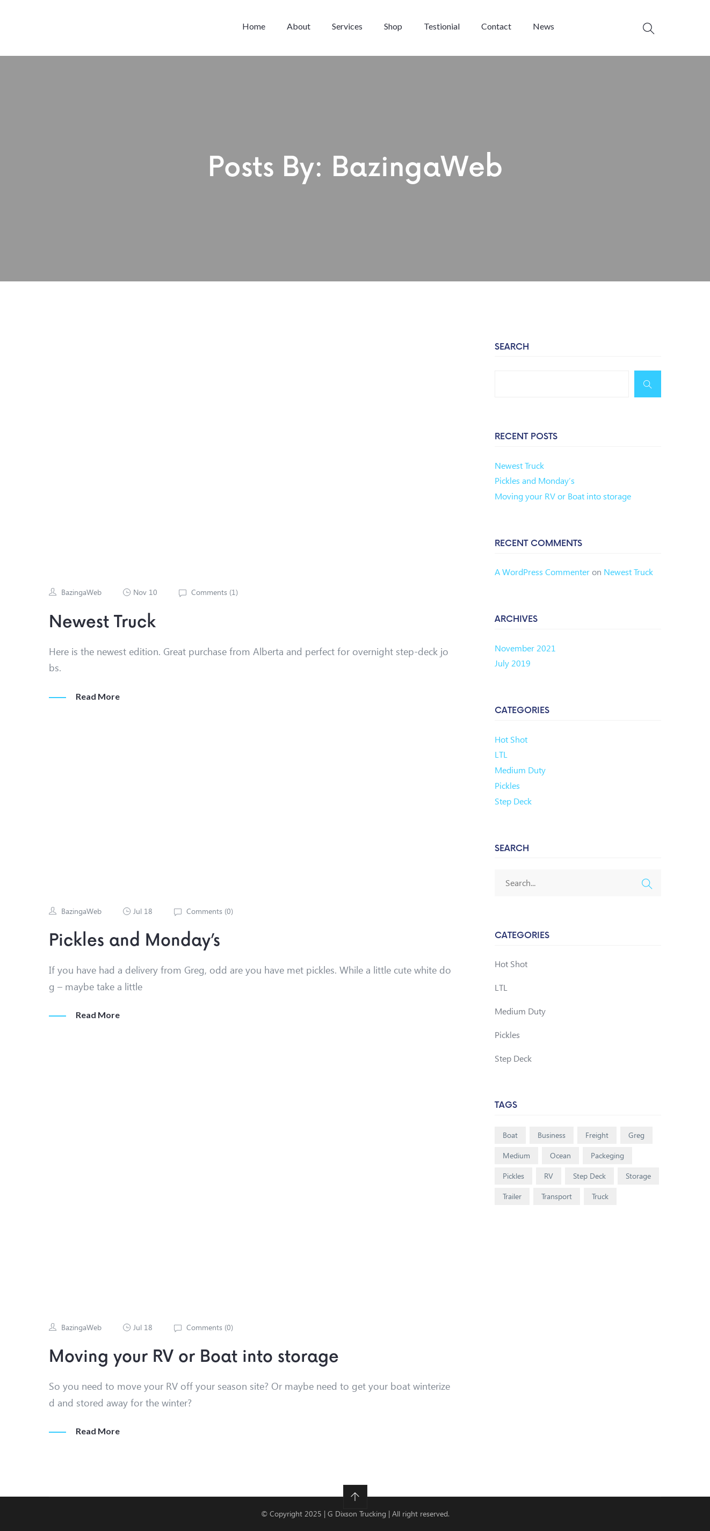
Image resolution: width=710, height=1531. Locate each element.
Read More (98, 696)
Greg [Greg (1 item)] (636, 1135)
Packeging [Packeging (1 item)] (607, 1155)
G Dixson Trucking (358, 1513)
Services (347, 26)
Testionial (442, 26)
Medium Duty (520, 769)
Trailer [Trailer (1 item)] (512, 1196)
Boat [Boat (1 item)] (510, 1135)
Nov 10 (145, 592)
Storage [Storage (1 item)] (638, 1176)
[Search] (647, 384)
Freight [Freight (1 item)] (596, 1135)
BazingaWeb (81, 592)
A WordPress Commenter (542, 571)
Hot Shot (511, 739)
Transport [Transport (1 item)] (556, 1196)
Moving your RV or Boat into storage (194, 1357)
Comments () (213, 592)
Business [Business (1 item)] (552, 1135)
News (543, 26)
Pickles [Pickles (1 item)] (513, 1176)
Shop (393, 26)
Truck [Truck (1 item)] (600, 1196)
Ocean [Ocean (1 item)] (560, 1155)
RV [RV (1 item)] (548, 1176)
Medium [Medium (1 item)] (516, 1155)
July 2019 (513, 663)
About (298, 26)
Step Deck (513, 801)
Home (253, 26)
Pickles (507, 785)
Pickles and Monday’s (134, 940)
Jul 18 (143, 911)
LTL (501, 754)
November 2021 (525, 648)
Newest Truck (102, 622)
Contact (496, 26)
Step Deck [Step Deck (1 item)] (589, 1176)
